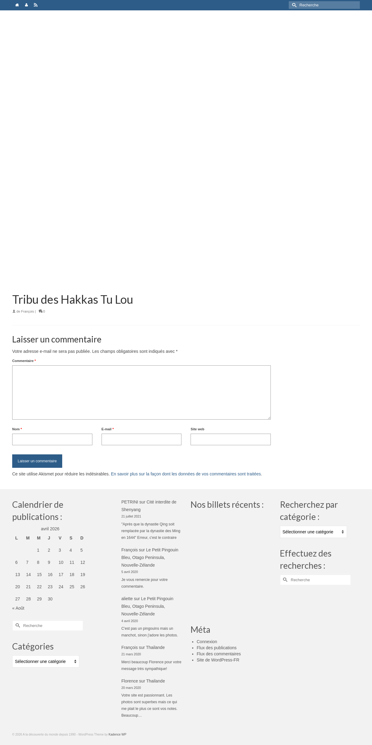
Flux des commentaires (219, 653)
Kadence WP (117, 734)
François (27, 311)
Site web (197, 429)
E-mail (108, 429)
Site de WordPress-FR (218, 659)
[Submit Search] (293, 5)
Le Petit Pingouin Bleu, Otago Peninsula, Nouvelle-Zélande (149, 557)
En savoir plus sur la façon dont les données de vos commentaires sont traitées (186, 473)
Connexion (207, 641)
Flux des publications (217, 647)
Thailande (155, 647)
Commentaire (24, 361)
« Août (18, 608)
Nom (17, 429)
